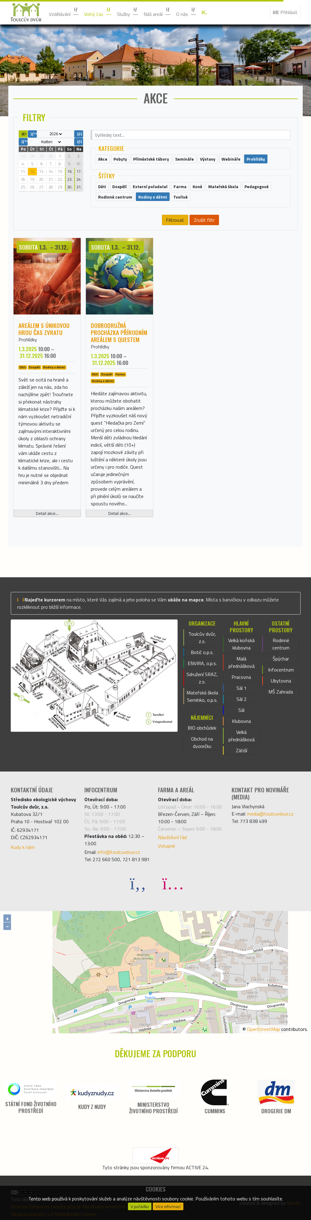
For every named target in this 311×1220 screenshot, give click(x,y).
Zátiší (241, 750)
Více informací (168, 1206)
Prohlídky (27, 339)
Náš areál (157, 12)
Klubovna (241, 721)
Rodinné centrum (281, 644)
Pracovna (241, 677)
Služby (128, 12)
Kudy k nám (23, 847)
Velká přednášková (241, 735)
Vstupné (166, 846)
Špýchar (281, 658)
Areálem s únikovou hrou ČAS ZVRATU (44, 329)
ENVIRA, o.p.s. (202, 663)
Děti (23, 367)
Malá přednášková (241, 662)
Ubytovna (281, 680)
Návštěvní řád (172, 837)
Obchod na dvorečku (202, 742)
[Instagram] (173, 883)
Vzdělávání (64, 12)
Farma (120, 374)
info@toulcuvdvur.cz (119, 852)
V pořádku (140, 1206)
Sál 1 (241, 688)
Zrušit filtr (204, 220)
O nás (186, 12)
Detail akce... (47, 513)
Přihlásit (285, 12)
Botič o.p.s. (202, 652)
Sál (241, 710)
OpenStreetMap (263, 1029)
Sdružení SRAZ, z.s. (202, 678)
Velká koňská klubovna (241, 644)
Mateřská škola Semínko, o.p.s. (202, 696)
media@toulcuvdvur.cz (270, 813)
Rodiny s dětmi (54, 367)
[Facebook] (138, 883)
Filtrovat (175, 220)
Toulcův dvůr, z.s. (202, 637)
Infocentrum (281, 669)
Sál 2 (241, 699)
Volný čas (98, 12)
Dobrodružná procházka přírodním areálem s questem (119, 332)
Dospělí (34, 367)
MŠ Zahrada (280, 691)
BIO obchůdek (202, 727)
